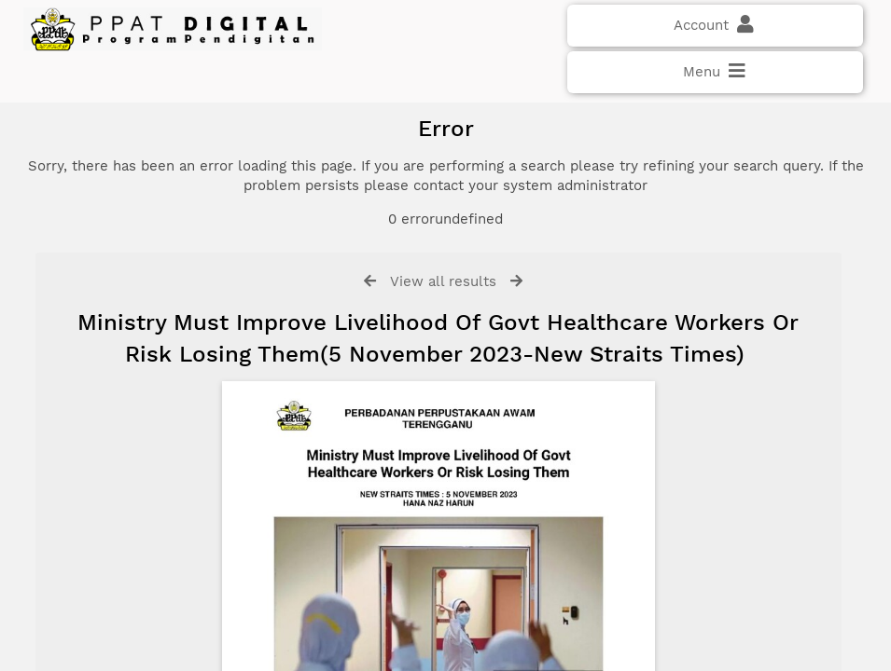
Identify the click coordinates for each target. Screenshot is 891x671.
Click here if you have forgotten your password (174, 365)
